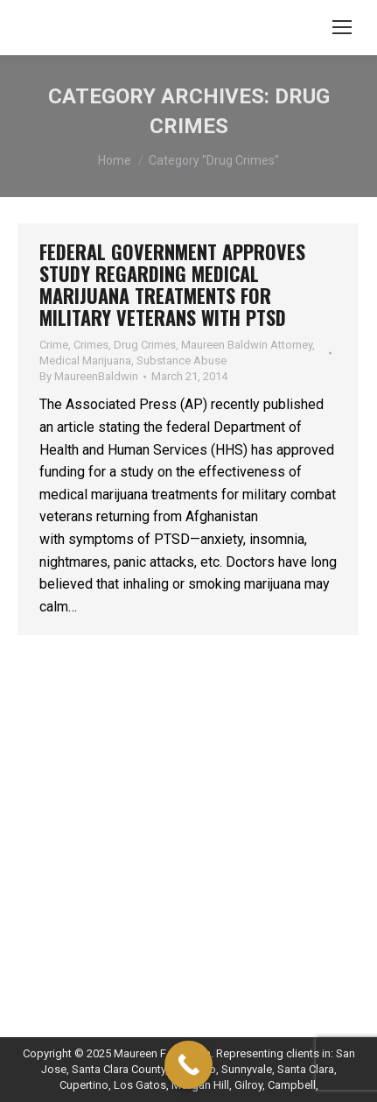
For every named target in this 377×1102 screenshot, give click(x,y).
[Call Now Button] (188, 1065)
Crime (53, 344)
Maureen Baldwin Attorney (246, 344)
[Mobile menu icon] (342, 27)
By (88, 376)
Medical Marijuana (85, 360)
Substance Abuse (181, 360)
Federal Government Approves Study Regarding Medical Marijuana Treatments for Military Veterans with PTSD (172, 284)
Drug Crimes (145, 344)
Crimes (90, 344)
